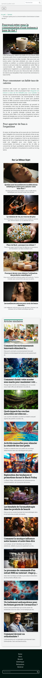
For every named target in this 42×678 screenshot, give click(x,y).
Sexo (20, 656)
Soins (20, 654)
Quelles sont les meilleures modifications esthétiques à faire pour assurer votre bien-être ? (21, 186)
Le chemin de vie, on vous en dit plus (21, 217)
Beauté (20, 659)
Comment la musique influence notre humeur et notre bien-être (19, 539)
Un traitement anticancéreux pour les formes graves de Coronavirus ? (20, 603)
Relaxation (20, 664)
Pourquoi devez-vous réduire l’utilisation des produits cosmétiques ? (21, 274)
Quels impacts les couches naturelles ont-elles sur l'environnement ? (16, 414)
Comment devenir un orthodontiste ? (14, 635)
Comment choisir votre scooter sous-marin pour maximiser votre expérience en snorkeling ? (20, 382)
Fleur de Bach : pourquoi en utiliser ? (21, 245)
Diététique (20, 662)
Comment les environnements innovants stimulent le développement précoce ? (18, 348)
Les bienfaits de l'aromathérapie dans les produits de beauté (19, 508)
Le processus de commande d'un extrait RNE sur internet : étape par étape (20, 573)
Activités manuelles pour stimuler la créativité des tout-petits (20, 444)
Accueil (3, 14)
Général (9, 14)
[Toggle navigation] (4, 8)
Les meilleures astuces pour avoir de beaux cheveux (21, 304)
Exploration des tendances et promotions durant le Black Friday (20, 476)
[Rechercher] (32, 2)
